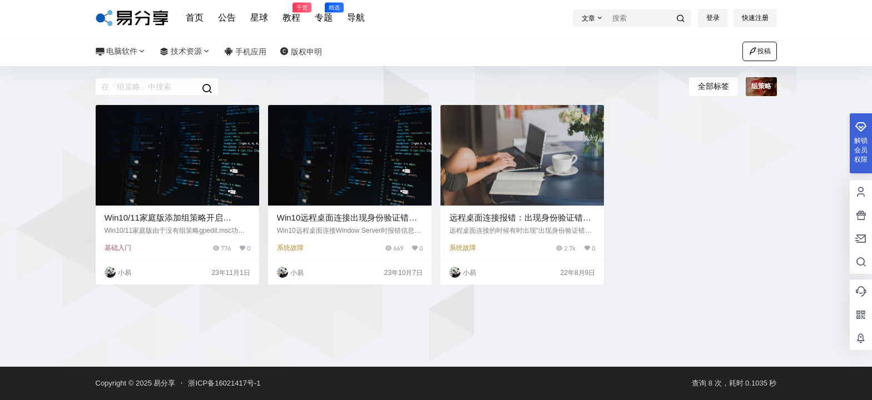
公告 (227, 17)
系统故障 (290, 248)
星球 (259, 17)
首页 (195, 17)
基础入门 (118, 248)
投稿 (760, 51)
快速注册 (755, 18)
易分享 (164, 383)
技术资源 (185, 51)
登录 (713, 18)
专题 (324, 13)
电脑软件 (121, 51)
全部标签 (713, 86)
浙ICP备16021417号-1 (224, 383)
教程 (291, 13)
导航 (356, 17)
